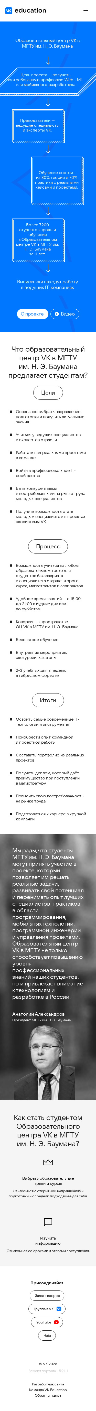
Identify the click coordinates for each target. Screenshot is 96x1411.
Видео (65, 314)
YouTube (47, 1322)
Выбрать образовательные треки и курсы (48, 1170)
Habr (47, 1335)
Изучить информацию (48, 1230)
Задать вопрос (47, 1295)
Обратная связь (48, 1395)
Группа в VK (47, 1309)
